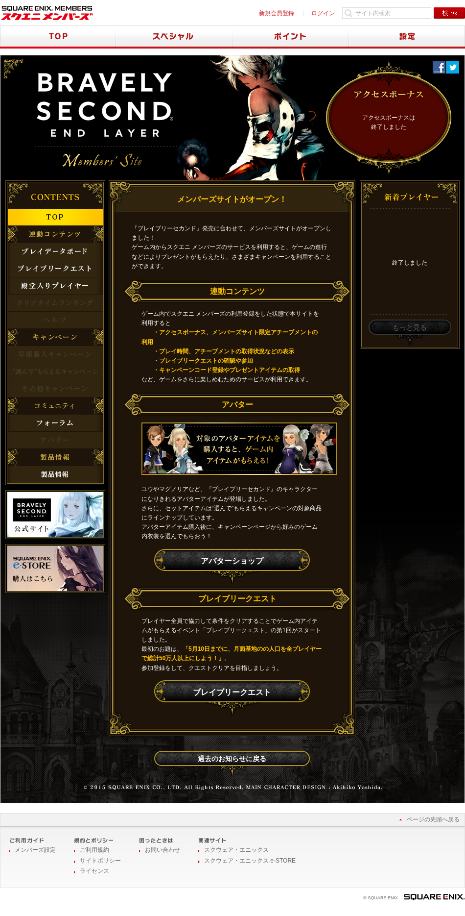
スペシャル (174, 37)
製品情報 (55, 474)
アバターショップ (232, 561)
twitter (452, 67)
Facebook (439, 67)
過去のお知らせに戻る (232, 759)
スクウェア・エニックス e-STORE (250, 860)
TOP (58, 37)
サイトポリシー (100, 860)
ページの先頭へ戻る (433, 819)
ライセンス (94, 870)
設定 (407, 37)
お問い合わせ (162, 849)
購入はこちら (55, 568)
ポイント (290, 37)
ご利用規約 (94, 849)
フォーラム (55, 423)
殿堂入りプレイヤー (55, 285)
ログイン (323, 13)
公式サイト (55, 514)
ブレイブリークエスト (232, 692)
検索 (449, 13)
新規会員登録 (276, 13)
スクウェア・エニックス (236, 849)
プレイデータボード (55, 251)
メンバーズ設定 (35, 849)
